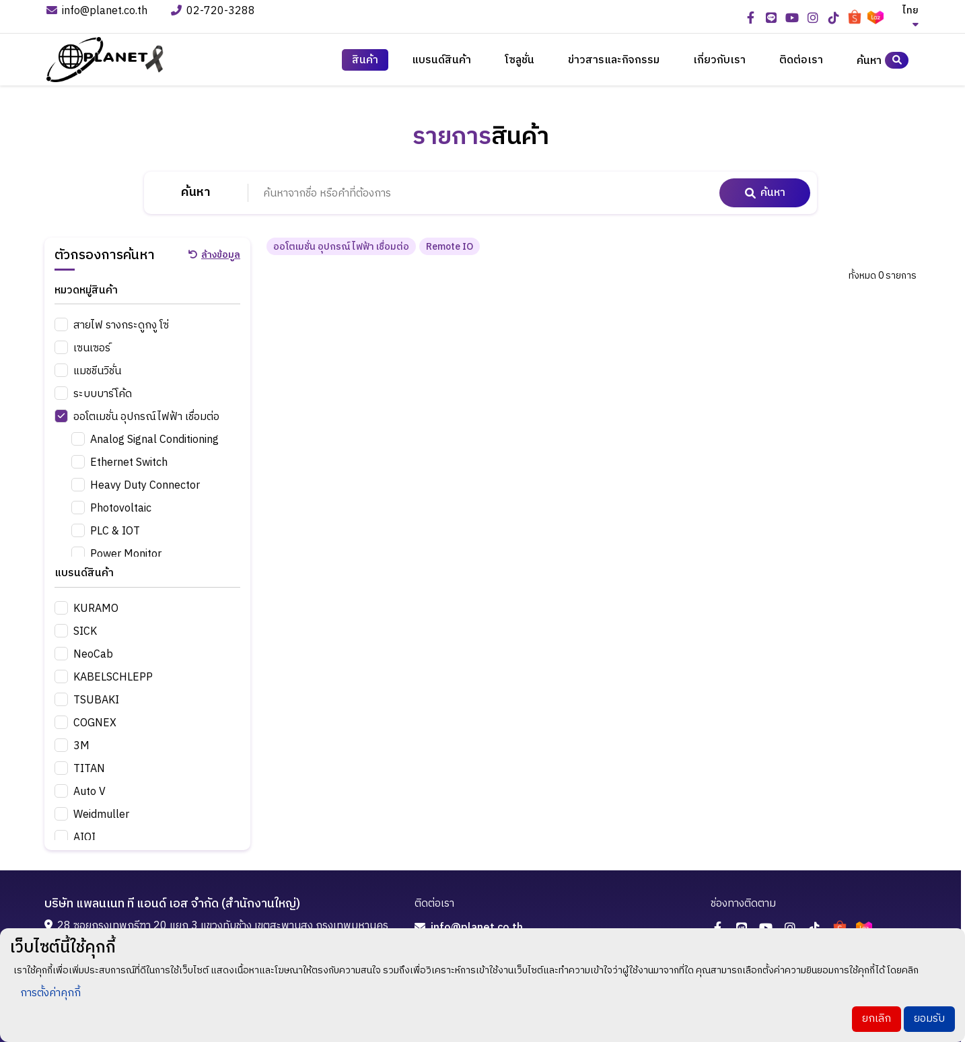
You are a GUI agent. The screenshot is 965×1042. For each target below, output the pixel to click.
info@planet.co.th (96, 11)
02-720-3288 (214, 11)
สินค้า (365, 60)
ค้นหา (882, 60)
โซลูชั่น (519, 60)
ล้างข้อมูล (214, 254)
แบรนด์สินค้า (441, 60)
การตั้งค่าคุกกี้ (50, 993)
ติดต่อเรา (801, 60)
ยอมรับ (929, 1019)
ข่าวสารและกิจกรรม (613, 60)
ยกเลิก (876, 1019)
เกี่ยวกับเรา (719, 60)
